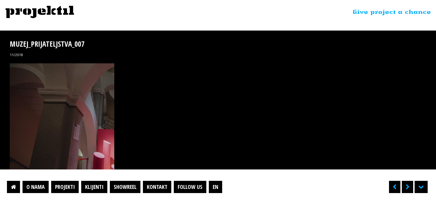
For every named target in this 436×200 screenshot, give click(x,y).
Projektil (40, 12)
